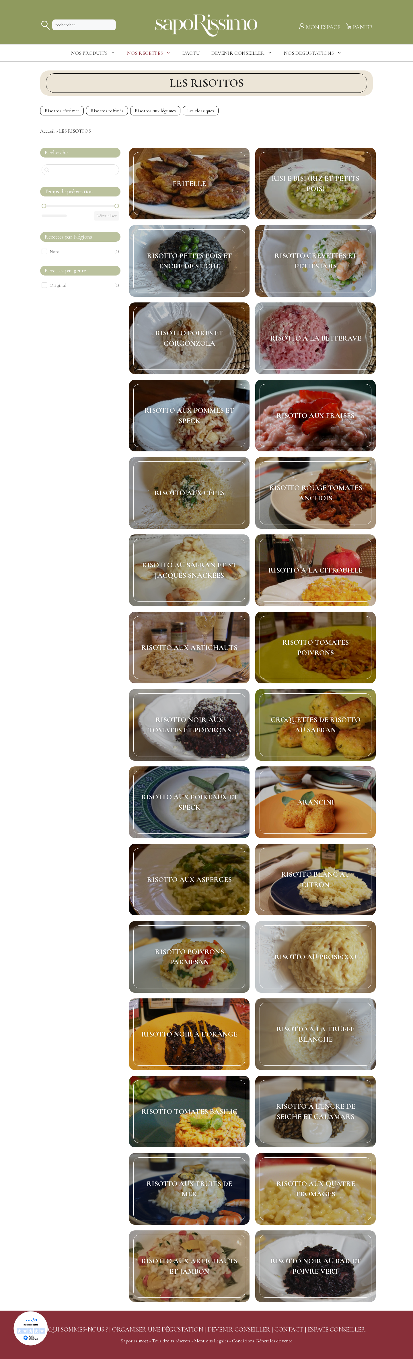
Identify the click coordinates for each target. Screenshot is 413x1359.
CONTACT (288, 1329)
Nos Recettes (152, 53)
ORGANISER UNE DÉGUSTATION (157, 1329)
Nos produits (96, 53)
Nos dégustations (316, 53)
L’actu (191, 53)
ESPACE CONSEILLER (336, 1329)
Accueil (47, 131)
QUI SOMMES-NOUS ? (78, 1329)
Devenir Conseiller (244, 53)
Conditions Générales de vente (262, 1341)
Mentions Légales (211, 1341)
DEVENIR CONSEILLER (238, 1329)
